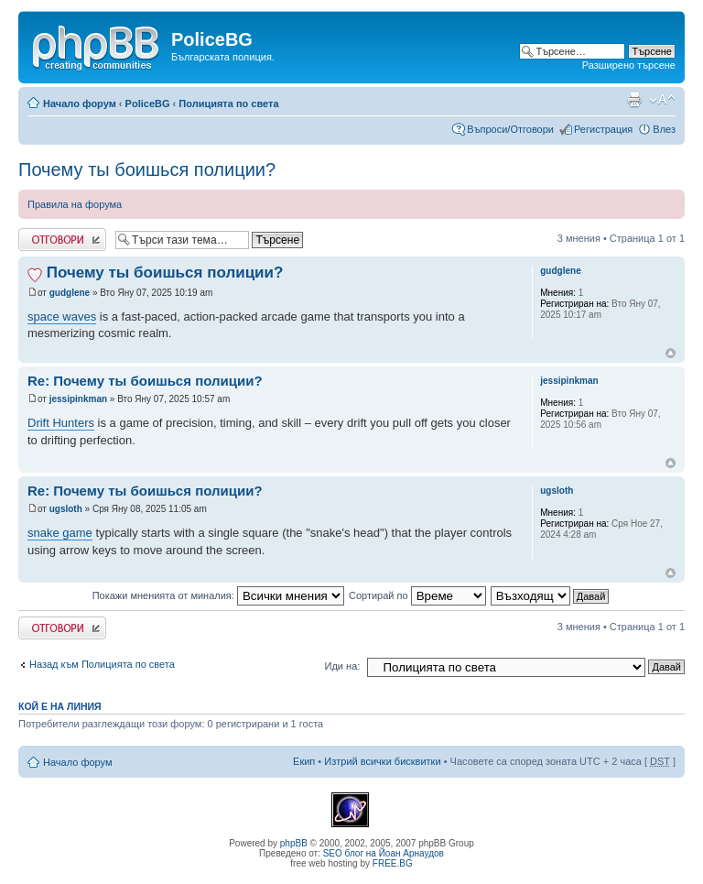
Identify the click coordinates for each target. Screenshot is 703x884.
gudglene (69, 293)
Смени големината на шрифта (662, 100)
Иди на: (343, 665)
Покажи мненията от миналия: (218, 595)
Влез (664, 129)
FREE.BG (393, 863)
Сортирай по (417, 595)
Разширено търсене (629, 65)
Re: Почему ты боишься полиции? (145, 380)
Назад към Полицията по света (102, 664)
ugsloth (65, 509)
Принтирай (634, 100)
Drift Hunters (60, 423)
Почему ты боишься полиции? (147, 169)
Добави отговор (62, 239)
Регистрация (603, 129)
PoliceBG (147, 103)
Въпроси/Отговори (510, 129)
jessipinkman (78, 399)
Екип (304, 761)
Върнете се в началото (670, 353)
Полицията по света (228, 103)
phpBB (294, 843)
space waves (61, 316)
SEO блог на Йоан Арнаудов (383, 853)
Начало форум (79, 103)
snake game (59, 533)
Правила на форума (74, 204)
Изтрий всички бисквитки (382, 761)
